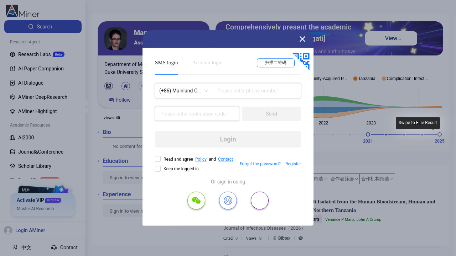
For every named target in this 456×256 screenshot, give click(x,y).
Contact (225, 159)
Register (293, 163)
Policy (201, 159)
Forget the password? (260, 163)
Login (228, 139)
